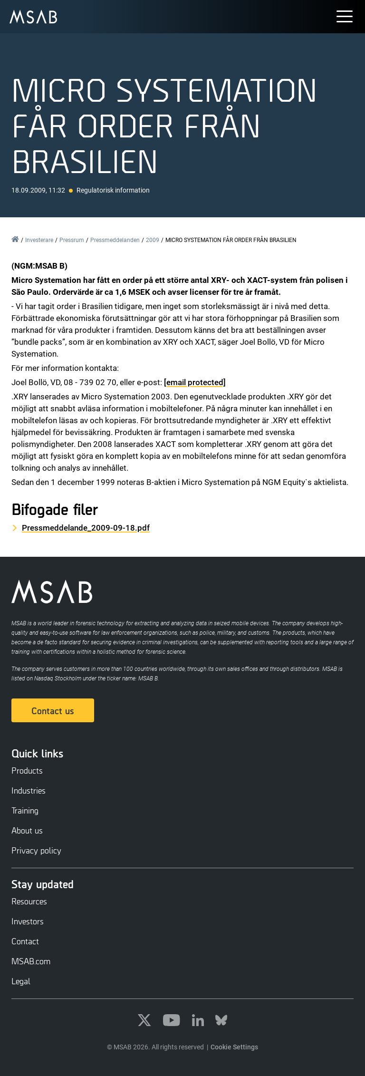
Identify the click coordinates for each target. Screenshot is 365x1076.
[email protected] (195, 382)
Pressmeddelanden (115, 240)
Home (15, 239)
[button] (346, 14)
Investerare (39, 240)
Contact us (52, 710)
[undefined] (33, 17)
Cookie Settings (234, 1047)
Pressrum (71, 240)
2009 (152, 240)
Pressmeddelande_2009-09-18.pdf (86, 528)
